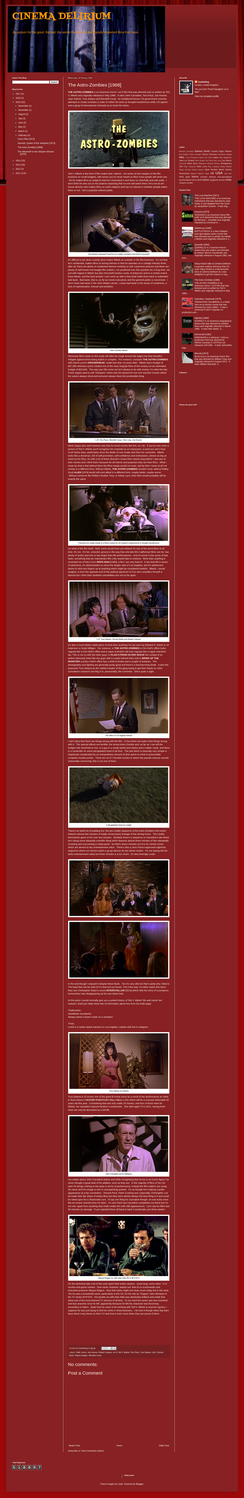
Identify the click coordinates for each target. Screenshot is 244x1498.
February (22, 135)
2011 (18, 173)
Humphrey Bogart (225, 154)
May (20, 127)
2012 (18, 169)
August (21, 114)
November (23, 110)
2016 (18, 98)
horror (83, 1352)
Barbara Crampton (186, 151)
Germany (213, 154)
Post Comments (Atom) (92, 1451)
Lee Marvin (227, 160)
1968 (78, 1352)
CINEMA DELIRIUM (61, 17)
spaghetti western (217, 180)
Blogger (139, 1484)
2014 (18, 160)
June (20, 122)
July (20, 118)
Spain (207, 170)
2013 (18, 164)
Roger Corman (185, 170)
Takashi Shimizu (197, 173)
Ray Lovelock (213, 166)
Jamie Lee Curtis (205, 157)
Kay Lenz (217, 160)
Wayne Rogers (81, 1355)
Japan (215, 157)
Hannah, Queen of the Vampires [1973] (36, 143)
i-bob (120, 1484)
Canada (214, 151)
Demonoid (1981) (203, 334)
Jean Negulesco (225, 157)
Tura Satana (145, 1352)
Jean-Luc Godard (186, 160)
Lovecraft (182, 163)
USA (154, 1352)
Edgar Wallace (225, 151)
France (205, 154)
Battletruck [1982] (203, 228)
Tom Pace (134, 1352)
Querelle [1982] (202, 244)
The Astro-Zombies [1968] (30, 147)
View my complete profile (207, 96)
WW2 (181, 177)
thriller (229, 180)
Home (119, 1445)
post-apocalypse (224, 177)
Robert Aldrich (226, 166)
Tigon (207, 173)
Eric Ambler (183, 154)
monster (203, 177)
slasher (205, 180)
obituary (212, 177)
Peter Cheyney (190, 166)
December (23, 106)
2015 (18, 102)
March (21, 131)
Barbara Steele (202, 151)
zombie (190, 183)
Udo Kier (228, 173)
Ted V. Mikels (123, 1352)
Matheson (202, 163)
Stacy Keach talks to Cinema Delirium (213, 263)
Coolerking (203, 82)
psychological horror (188, 180)
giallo (187, 177)
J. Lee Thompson (191, 157)
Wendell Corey (95, 1355)
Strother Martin (217, 170)
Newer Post (74, 1445)
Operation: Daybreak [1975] (208, 299)
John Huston (200, 160)
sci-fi (115, 1352)
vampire (182, 183)
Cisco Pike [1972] (26, 139)
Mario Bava (192, 163)
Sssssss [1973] (202, 212)
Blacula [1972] (201, 353)
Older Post (164, 1445)
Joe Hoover (92, 1352)
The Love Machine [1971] (207, 195)
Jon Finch (209, 160)
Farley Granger (195, 154)
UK (212, 173)
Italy (181, 157)
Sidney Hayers (198, 170)
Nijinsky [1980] (202, 318)
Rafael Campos (105, 1352)
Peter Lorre (202, 166)
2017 (18, 94)
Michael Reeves (213, 163)
